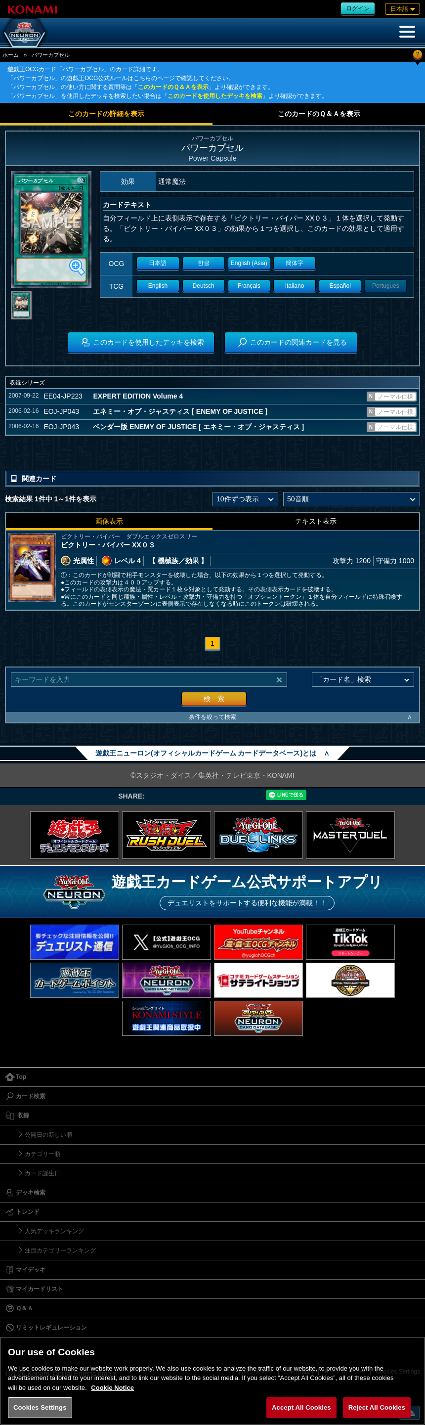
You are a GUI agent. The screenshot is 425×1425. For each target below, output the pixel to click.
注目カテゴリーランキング (60, 1250)
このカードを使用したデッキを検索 (215, 95)
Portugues (385, 285)
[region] (212, 1380)
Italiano (294, 285)
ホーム (10, 55)
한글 (204, 263)
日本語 (158, 263)
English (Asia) (249, 263)
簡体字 (294, 263)
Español (339, 285)
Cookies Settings (40, 1407)
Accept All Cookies (301, 1407)
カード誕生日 (42, 1173)
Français (249, 285)
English (158, 285)
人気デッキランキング (54, 1231)
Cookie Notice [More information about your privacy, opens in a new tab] (112, 1387)
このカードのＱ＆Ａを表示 (173, 87)
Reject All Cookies (376, 1407)
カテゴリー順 (42, 1154)
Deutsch (203, 285)
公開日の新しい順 (48, 1134)
